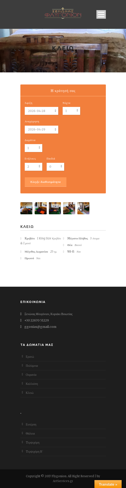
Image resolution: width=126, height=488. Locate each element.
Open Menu (101, 14)
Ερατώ (30, 357)
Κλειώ (30, 393)
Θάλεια (30, 433)
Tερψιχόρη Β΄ (34, 451)
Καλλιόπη (32, 384)
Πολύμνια (32, 366)
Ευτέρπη (31, 424)
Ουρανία (31, 375)
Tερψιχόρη (33, 442)
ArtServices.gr (63, 481)
